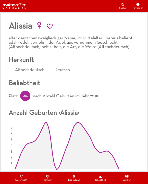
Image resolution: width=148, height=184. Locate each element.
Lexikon (126, 178)
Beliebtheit (100, 178)
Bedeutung (74, 178)
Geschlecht (21, 178)
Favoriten (137, 6)
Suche (122, 6)
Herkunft (48, 178)
